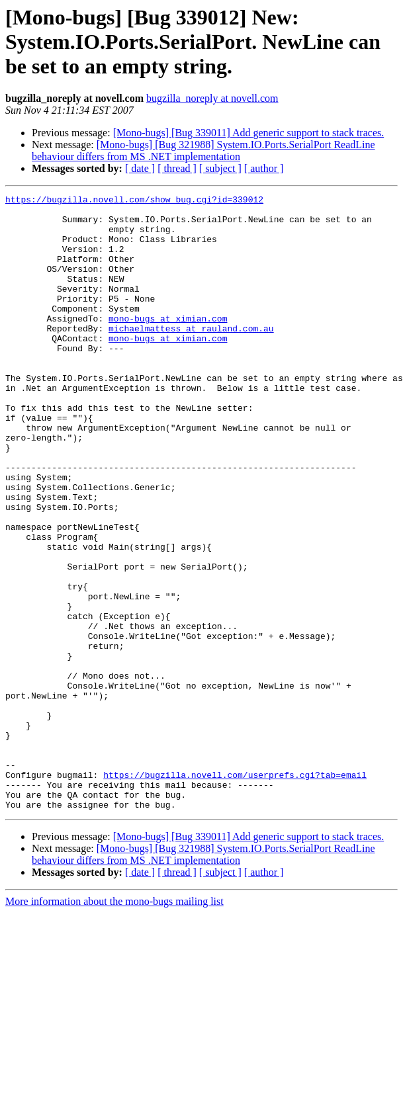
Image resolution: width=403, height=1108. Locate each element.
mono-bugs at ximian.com (168, 344)
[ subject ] (220, 168)
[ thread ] (177, 168)
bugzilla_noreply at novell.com (212, 98)
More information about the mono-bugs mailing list (114, 1024)
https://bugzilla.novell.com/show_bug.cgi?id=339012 (134, 201)
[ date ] (140, 168)
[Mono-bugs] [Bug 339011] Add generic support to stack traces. (248, 132)
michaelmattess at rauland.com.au (191, 356)
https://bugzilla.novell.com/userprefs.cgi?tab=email (235, 892)
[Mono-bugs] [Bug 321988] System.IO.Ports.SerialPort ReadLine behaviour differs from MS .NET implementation (203, 150)
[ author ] (264, 168)
